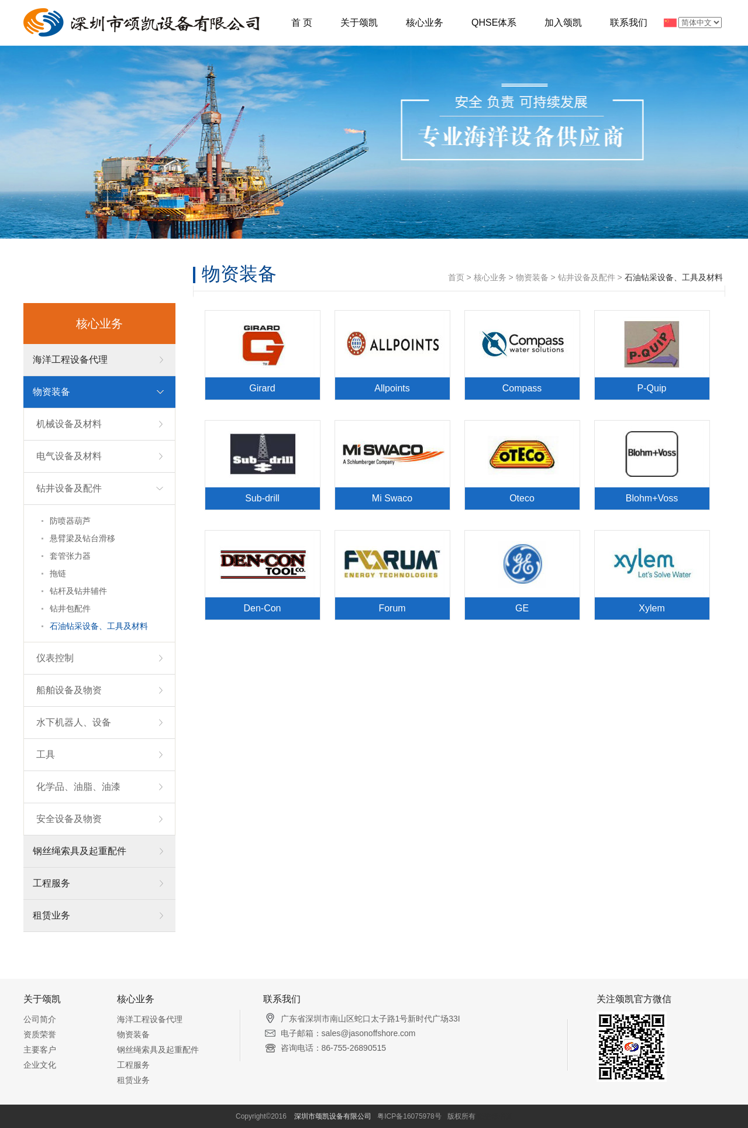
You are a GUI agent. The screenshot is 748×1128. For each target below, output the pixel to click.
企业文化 (39, 1064)
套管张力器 (70, 555)
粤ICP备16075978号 (409, 1116)
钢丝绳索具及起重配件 (79, 851)
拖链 (58, 573)
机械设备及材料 (69, 424)
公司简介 (39, 1019)
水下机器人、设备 (73, 722)
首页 (456, 277)
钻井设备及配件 (69, 488)
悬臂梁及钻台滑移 (82, 538)
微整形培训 (494, 1116)
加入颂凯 (563, 22)
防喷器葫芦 (70, 520)
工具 (45, 754)
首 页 (301, 22)
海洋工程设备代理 (70, 359)
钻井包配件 (70, 608)
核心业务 (424, 22)
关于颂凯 (359, 22)
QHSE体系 (493, 22)
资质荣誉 (39, 1034)
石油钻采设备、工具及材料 (99, 626)
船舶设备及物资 (69, 690)
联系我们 (628, 22)
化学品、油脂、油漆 (78, 787)
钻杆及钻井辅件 (78, 591)
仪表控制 (55, 658)
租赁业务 (51, 915)
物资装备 (51, 392)
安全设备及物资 (69, 819)
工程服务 (51, 883)
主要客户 (39, 1049)
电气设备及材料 (69, 456)
